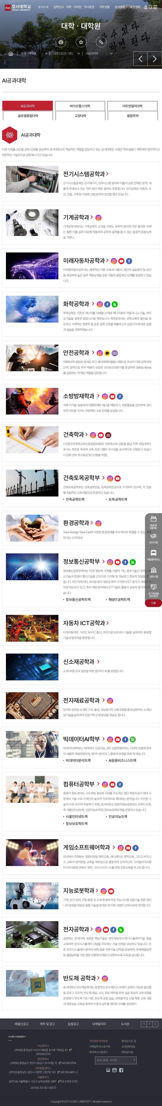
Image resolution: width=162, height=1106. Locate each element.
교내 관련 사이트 (116, 1060)
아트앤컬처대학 (132, 106)
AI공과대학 (92, 53)
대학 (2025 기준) (63, 53)
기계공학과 (78, 217)
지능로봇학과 (81, 890)
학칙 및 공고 (47, 1024)
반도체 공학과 (81, 978)
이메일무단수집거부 (99, 1046)
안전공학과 (79, 352)
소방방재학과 (81, 396)
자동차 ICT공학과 (86, 623)
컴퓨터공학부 (81, 784)
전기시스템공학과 (86, 174)
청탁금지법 (127, 1052)
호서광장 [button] (120, 7)
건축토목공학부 (84, 478)
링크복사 (101, 42)
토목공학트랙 (118, 499)
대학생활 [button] (104, 7)
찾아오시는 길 (128, 1041)
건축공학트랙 (75, 499)
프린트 (61, 42)
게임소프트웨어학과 (89, 847)
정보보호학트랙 (76, 824)
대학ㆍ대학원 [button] (73, 7)
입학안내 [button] (58, 7)
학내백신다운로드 (98, 1052)
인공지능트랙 (118, 816)
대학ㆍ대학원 (28, 53)
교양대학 (80, 116)
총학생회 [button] (135, 7)
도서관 (125, 1024)
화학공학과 (79, 304)
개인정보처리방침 (98, 1041)
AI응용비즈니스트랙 (122, 760)
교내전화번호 (128, 1046)
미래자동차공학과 (86, 260)
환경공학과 (78, 523)
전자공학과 (78, 929)
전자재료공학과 (84, 700)
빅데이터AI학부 (84, 739)
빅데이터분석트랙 (78, 760)
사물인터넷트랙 (76, 816)
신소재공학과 (81, 661)
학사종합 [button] (89, 7)
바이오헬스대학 (80, 106)
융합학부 (132, 116)
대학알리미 (99, 1024)
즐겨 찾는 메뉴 (81, 42)
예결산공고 (21, 1024)
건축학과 (76, 434)
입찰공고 (73, 1024)
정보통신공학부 (84, 561)
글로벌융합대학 (28, 116)
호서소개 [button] (43, 7)
